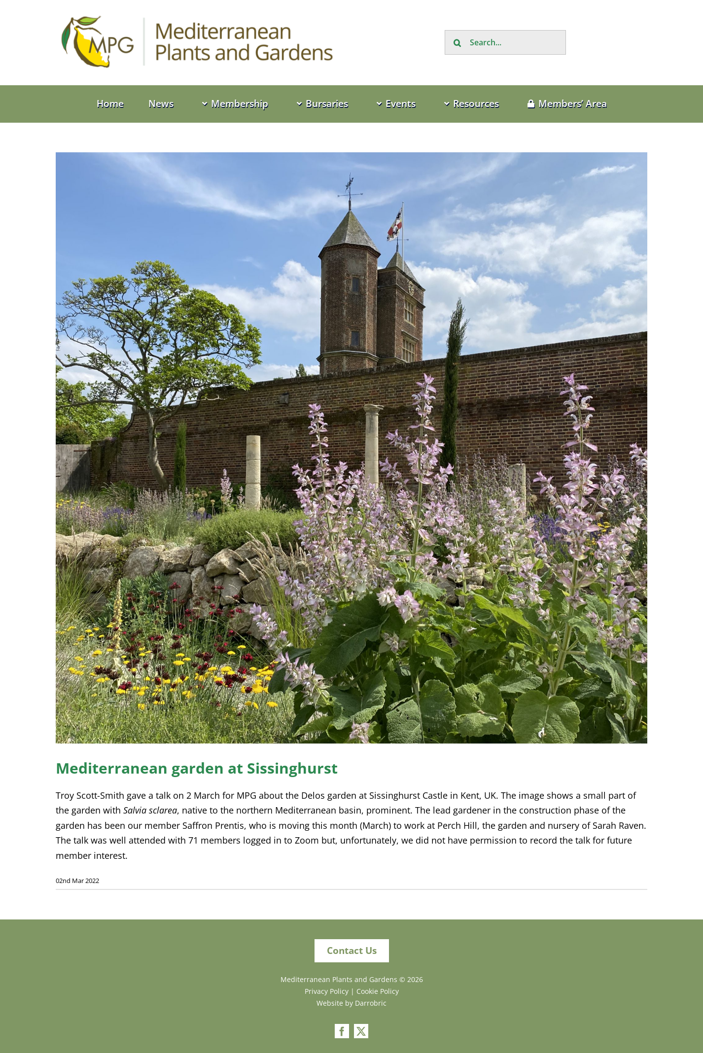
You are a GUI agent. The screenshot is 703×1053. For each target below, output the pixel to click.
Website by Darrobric (351, 1003)
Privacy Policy (327, 991)
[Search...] (505, 42)
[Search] (457, 42)
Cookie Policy (377, 991)
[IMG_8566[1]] (351, 448)
